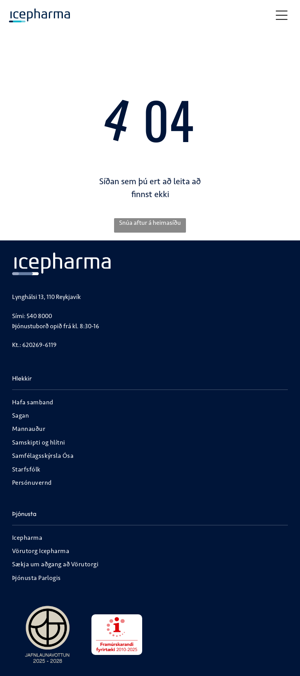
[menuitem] (150, 403)
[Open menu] (282, 15)
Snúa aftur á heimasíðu (150, 222)
